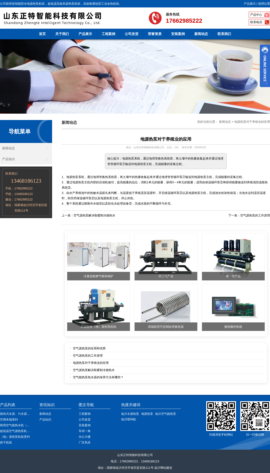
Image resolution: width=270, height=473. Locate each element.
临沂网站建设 (163, 467)
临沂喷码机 (128, 419)
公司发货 (131, 34)
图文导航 (86, 405)
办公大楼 (85, 436)
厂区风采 (85, 442)
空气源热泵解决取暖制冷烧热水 (94, 215)
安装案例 (178, 34)
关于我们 (62, 34)
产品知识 (8, 159)
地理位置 (264, 3)
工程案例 (108, 34)
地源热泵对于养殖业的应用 (252, 121)
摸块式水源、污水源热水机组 (19, 413)
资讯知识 (47, 405)
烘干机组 (6, 442)
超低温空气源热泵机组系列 (18, 431)
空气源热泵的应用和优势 (89, 348)
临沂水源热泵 (130, 413)
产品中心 (256, 14)
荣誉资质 (155, 34)
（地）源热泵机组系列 (15, 436)
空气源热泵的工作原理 (255, 215)
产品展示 (250, 3)
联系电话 (256, 22)
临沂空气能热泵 (165, 413)
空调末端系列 (9, 419)
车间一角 (85, 431)
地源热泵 (147, 413)
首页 (42, 34)
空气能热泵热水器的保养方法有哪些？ (98, 377)
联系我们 (224, 34)
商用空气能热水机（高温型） (19, 425)
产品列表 (7, 405)
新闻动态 (201, 34)
